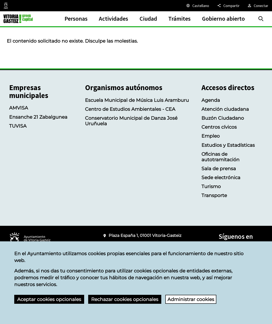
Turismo (211, 186)
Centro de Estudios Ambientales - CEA (130, 109)
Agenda (210, 100)
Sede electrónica (220, 177)
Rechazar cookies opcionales (124, 299)
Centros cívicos (219, 127)
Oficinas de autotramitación (220, 156)
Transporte (214, 195)
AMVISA (18, 108)
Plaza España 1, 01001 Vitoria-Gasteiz (145, 235)
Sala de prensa (218, 168)
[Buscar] (261, 18)
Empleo (210, 136)
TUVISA (18, 126)
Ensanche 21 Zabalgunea (38, 117)
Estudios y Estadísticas (228, 145)
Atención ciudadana (225, 109)
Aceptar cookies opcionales (49, 299)
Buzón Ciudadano (222, 118)
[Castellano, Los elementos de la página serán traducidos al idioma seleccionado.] (197, 5)
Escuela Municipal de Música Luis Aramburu (137, 100)
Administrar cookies (190, 299)
